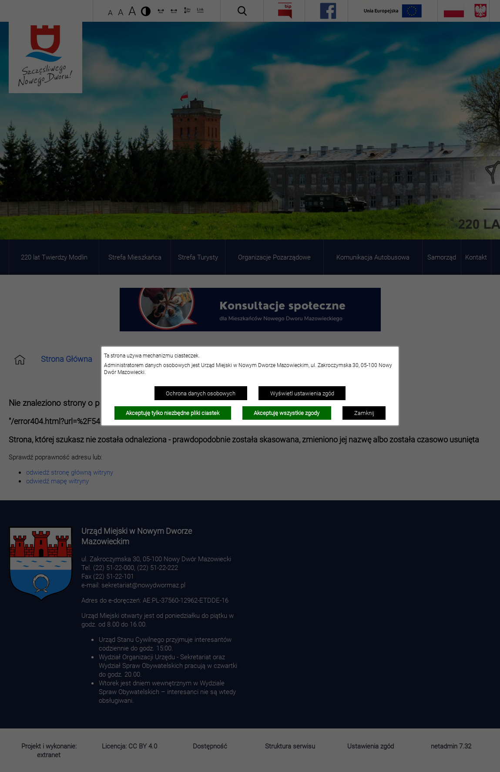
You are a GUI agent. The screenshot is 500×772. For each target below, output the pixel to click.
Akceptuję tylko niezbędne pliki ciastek (172, 413)
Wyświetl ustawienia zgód (302, 393)
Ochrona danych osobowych (200, 393)
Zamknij (364, 413)
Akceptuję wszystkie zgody (286, 413)
